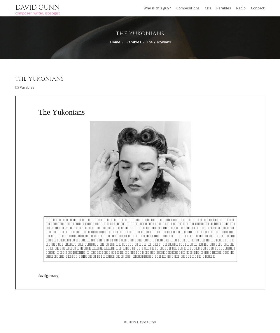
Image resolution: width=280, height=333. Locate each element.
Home (115, 42)
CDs (208, 8)
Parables (223, 8)
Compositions (188, 8)
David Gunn (37, 7)
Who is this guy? (157, 8)
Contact (258, 8)
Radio (241, 8)
